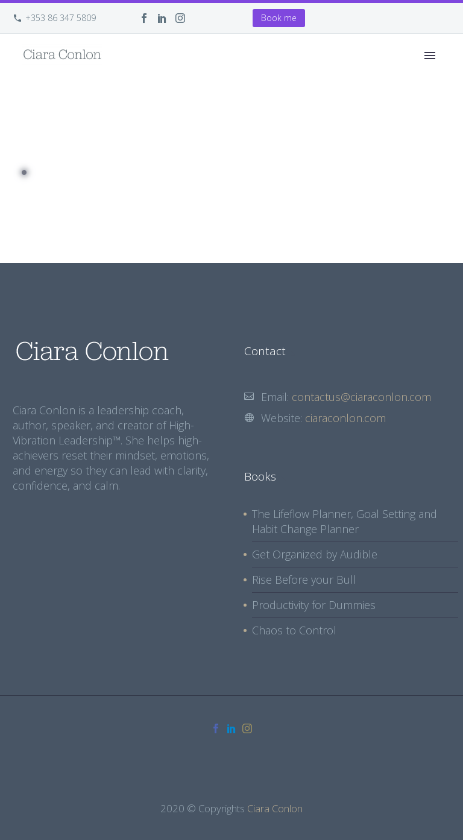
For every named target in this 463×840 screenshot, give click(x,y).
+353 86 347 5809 (60, 18)
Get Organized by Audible (314, 554)
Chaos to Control (294, 630)
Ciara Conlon (275, 808)
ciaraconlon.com (345, 418)
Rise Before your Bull (304, 579)
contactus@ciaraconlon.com (361, 397)
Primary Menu (429, 55)
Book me (279, 18)
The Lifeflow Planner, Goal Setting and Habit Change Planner (344, 521)
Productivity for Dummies (314, 605)
